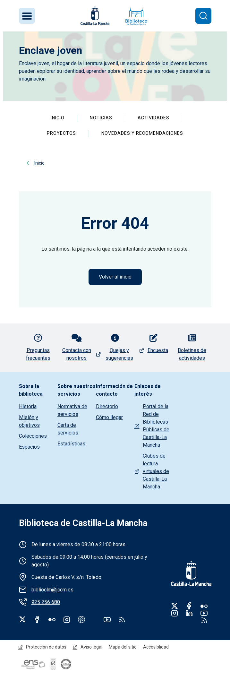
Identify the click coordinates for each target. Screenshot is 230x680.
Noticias (101, 117)
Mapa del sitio (123, 647)
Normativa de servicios (72, 410)
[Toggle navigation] (27, 16)
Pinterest (81, 619)
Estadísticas (71, 444)
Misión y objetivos (29, 421)
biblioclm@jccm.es (52, 590)
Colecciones (33, 436)
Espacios (29, 447)
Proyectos (61, 133)
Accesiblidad (156, 647)
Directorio (107, 406)
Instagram (66, 619)
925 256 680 (45, 602)
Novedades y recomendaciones (142, 133)
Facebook (37, 619)
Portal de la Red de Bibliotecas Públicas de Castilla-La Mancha (156, 425)
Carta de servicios (67, 429)
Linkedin (189, 612)
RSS (204, 620)
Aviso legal (91, 647)
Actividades (153, 117)
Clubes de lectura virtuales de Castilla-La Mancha (156, 471)
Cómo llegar (109, 417)
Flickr (52, 619)
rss (122, 619)
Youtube (107, 619)
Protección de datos (46, 647)
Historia (28, 406)
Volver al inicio (115, 277)
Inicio (57, 117)
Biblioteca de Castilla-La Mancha (83, 523)
